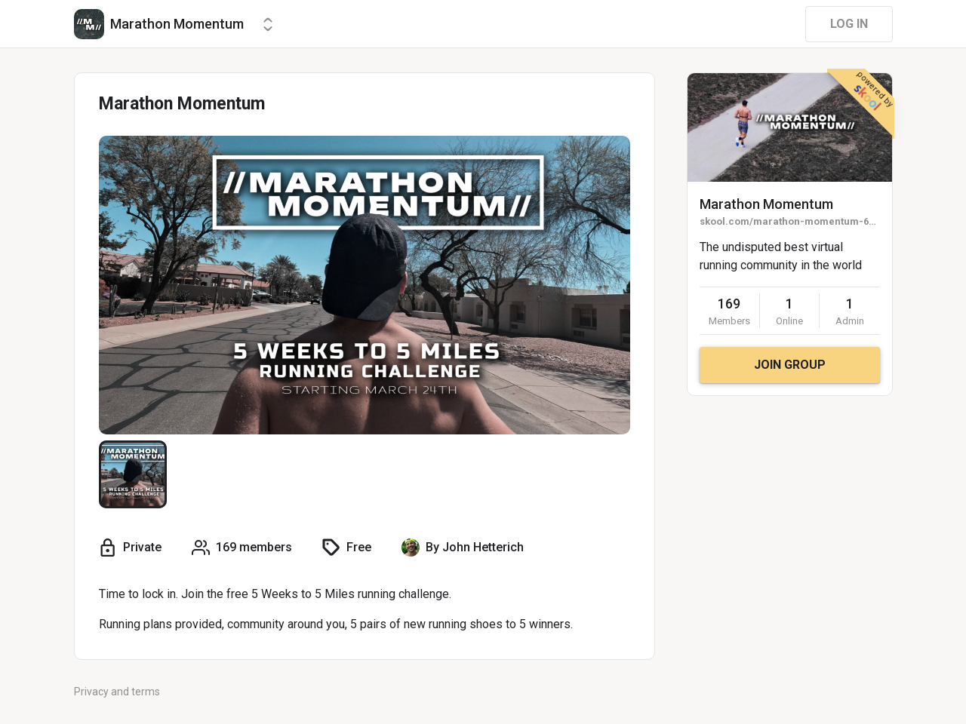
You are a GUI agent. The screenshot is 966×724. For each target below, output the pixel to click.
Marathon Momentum (766, 204)
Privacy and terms (117, 692)
